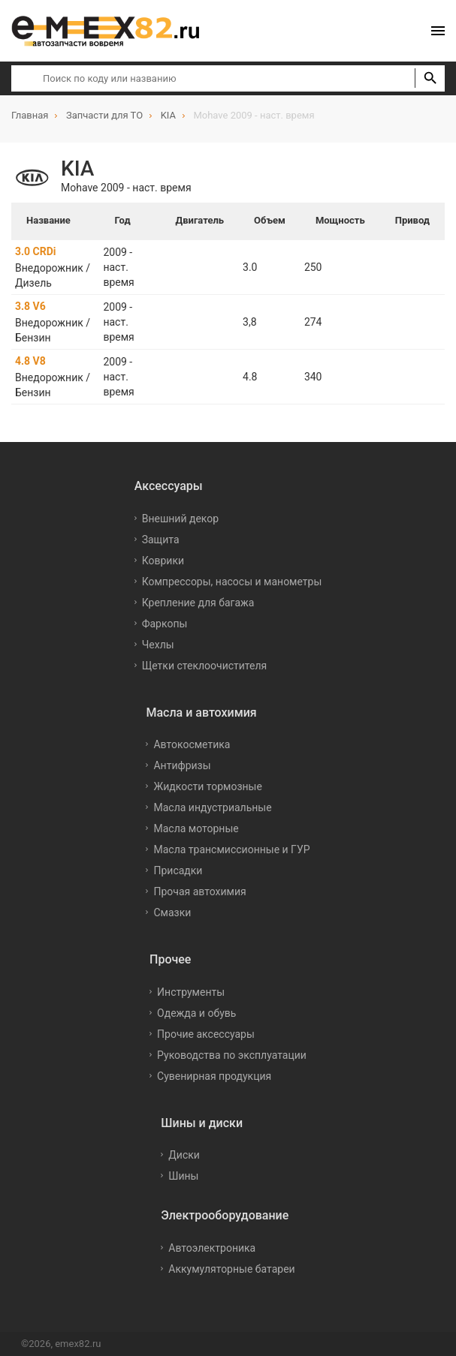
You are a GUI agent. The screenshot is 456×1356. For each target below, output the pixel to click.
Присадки (177, 870)
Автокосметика (191, 744)
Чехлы (158, 645)
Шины (183, 1176)
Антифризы (181, 765)
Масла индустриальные (212, 807)
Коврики (163, 561)
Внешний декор (180, 519)
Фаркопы (165, 624)
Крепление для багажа (198, 603)
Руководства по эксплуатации (232, 1055)
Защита (161, 540)
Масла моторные (195, 828)
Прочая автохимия (199, 891)
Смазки (172, 913)
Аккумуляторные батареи (231, 1269)
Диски (184, 1155)
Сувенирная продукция (214, 1076)
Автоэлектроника (211, 1248)
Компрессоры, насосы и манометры (232, 582)
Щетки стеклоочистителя (204, 666)
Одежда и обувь (196, 1013)
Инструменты (191, 992)
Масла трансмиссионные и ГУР (231, 849)
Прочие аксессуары (206, 1034)
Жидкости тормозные (207, 786)
